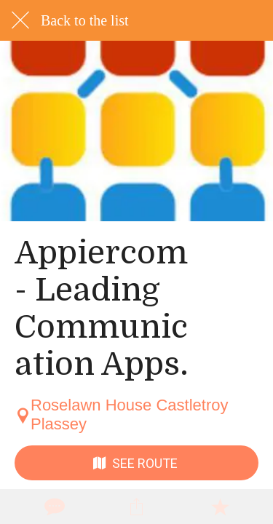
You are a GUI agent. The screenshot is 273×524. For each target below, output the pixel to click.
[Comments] (53, 506)
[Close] (20, 20)
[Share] (136, 506)
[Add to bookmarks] (219, 506)
